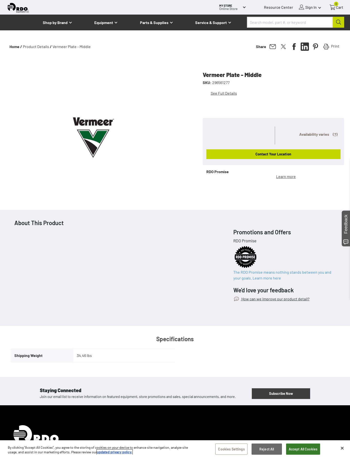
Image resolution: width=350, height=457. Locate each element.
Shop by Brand (55, 22)
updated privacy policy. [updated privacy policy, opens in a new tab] (114, 452)
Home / (15, 46)
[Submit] (338, 22)
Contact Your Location (273, 154)
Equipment (103, 22)
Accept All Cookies (303, 449)
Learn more (286, 176)
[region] (175, 448)
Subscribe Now (281, 393)
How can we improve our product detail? (275, 298)
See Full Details (224, 93)
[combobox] (295, 22)
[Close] (342, 448)
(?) (335, 134)
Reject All (266, 449)
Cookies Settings (231, 449)
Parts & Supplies (154, 22)
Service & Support (211, 22)
